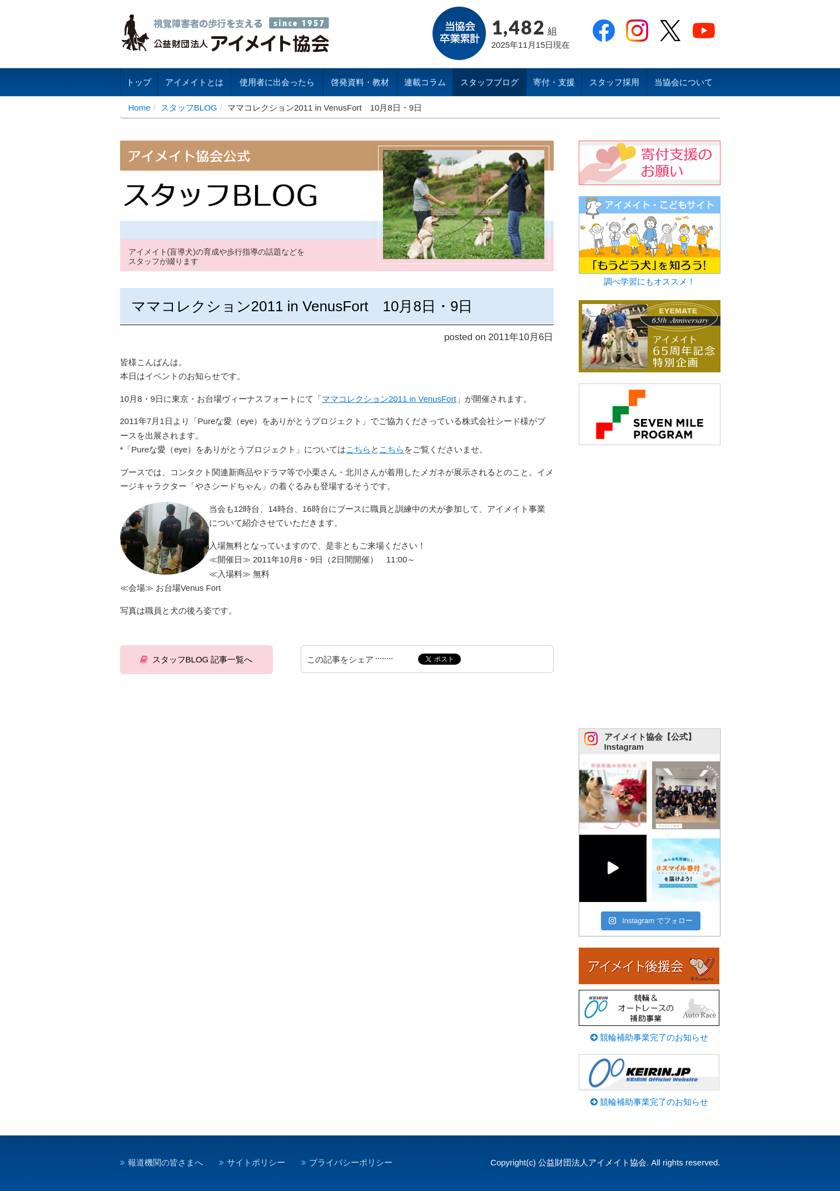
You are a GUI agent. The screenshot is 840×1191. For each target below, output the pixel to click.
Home (139, 107)
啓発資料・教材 (360, 82)
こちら (358, 449)
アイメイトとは (194, 82)
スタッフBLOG (189, 107)
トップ (138, 82)
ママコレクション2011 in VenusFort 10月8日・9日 (302, 306)
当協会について (683, 82)
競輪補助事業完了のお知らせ (649, 1037)
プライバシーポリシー (350, 1162)
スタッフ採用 (614, 82)
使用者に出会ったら (277, 82)
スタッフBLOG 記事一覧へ (202, 659)
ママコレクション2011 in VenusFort (389, 398)
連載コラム (425, 82)
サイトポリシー (256, 1162)
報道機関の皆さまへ (165, 1162)
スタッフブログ (489, 82)
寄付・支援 (554, 82)
